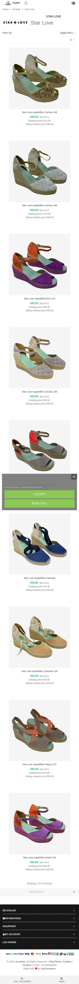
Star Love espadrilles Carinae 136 (39, 391)
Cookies (67, 961)
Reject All (39, 503)
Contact (26, 965)
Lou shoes (20, 961)
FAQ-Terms (55, 961)
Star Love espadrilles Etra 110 (39, 298)
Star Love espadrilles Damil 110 (39, 857)
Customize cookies (31, 486)
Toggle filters (68, 32)
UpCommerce (48, 968)
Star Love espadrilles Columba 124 (39, 671)
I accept (40, 494)
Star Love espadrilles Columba (39, 578)
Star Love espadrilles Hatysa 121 (39, 764)
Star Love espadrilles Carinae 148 (39, 112)
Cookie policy (11, 486)
